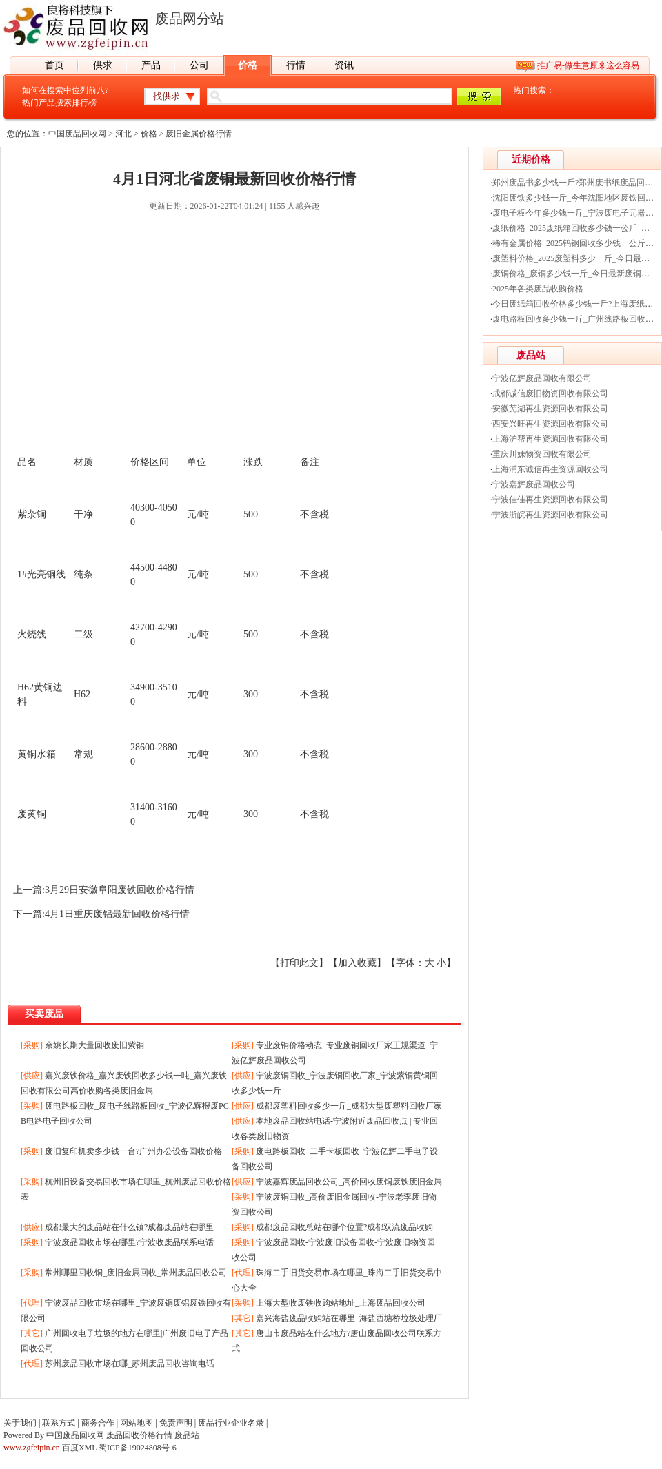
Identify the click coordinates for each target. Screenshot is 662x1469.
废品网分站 (189, 18)
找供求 (166, 96)
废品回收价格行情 (139, 1435)
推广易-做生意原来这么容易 (588, 65)
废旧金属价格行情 (199, 133)
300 (250, 694)
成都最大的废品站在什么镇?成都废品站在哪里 (129, 1227)
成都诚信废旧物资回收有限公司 (550, 393)
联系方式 (58, 1423)
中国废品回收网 (77, 133)
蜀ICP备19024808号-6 (138, 1447)
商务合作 (97, 1423)
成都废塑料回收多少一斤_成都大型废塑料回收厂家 (349, 1106)
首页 (54, 65)
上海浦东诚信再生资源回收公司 (550, 469)
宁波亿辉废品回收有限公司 (542, 378)
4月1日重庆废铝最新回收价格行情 (117, 914)
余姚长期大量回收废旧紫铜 (94, 1045)
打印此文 (299, 963)
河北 (123, 133)
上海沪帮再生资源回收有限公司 (550, 439)
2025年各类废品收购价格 (537, 289)
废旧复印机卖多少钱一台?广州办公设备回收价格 (133, 1151)
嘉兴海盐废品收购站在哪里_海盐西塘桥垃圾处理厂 (349, 1318)
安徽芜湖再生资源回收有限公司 (550, 408)
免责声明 (175, 1423)
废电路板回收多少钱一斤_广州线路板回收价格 (577, 319)
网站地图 (136, 1423)
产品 (151, 65)
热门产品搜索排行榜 (59, 102)
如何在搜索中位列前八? (65, 90)
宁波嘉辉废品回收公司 (533, 484)
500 (250, 514)
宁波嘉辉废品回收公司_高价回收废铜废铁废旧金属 (349, 1181)
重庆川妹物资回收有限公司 (542, 454)
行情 (295, 65)
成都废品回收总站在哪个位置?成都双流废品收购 (344, 1227)
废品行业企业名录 (231, 1423)
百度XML (79, 1447)
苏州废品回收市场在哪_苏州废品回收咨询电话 (129, 1363)
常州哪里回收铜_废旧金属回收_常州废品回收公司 (136, 1272)
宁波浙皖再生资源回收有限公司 (550, 515)
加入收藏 (357, 963)
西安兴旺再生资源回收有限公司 (550, 424)
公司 (199, 65)
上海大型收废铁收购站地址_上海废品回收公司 (340, 1303)
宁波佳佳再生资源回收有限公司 (550, 499)
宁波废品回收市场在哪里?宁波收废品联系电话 (129, 1242)
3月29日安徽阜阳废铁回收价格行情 (119, 890)
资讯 (344, 65)
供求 (102, 65)
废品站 (186, 1435)
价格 (247, 65)
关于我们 (20, 1423)
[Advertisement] (234, 342)
